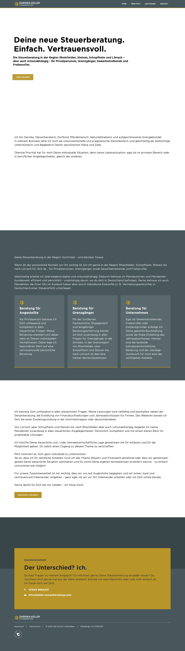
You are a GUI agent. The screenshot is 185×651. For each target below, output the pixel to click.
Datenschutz (34, 626)
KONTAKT (164, 4)
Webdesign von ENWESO (91, 626)
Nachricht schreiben (28, 495)
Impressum (19, 626)
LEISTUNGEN (150, 4)
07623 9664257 (39, 589)
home (124, 4)
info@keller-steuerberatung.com (50, 594)
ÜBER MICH (135, 4)
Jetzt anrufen (19, 77)
